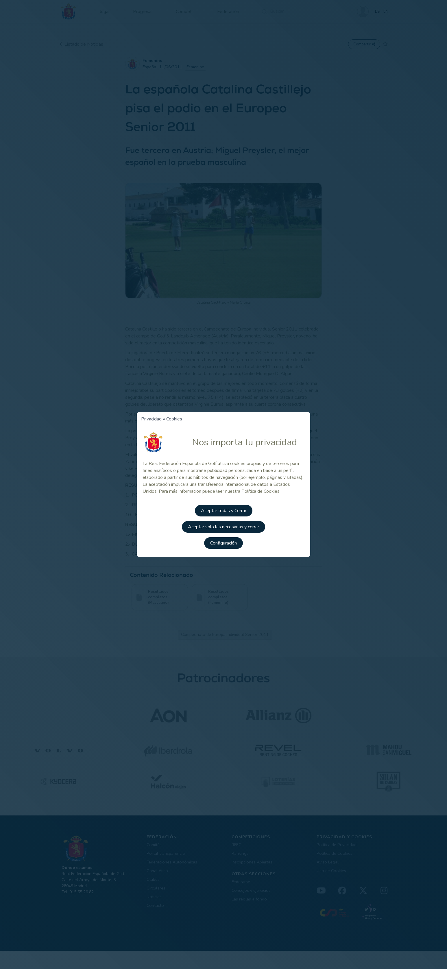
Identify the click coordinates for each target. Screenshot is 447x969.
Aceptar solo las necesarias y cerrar (223, 527)
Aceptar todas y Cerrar (223, 510)
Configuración (223, 543)
